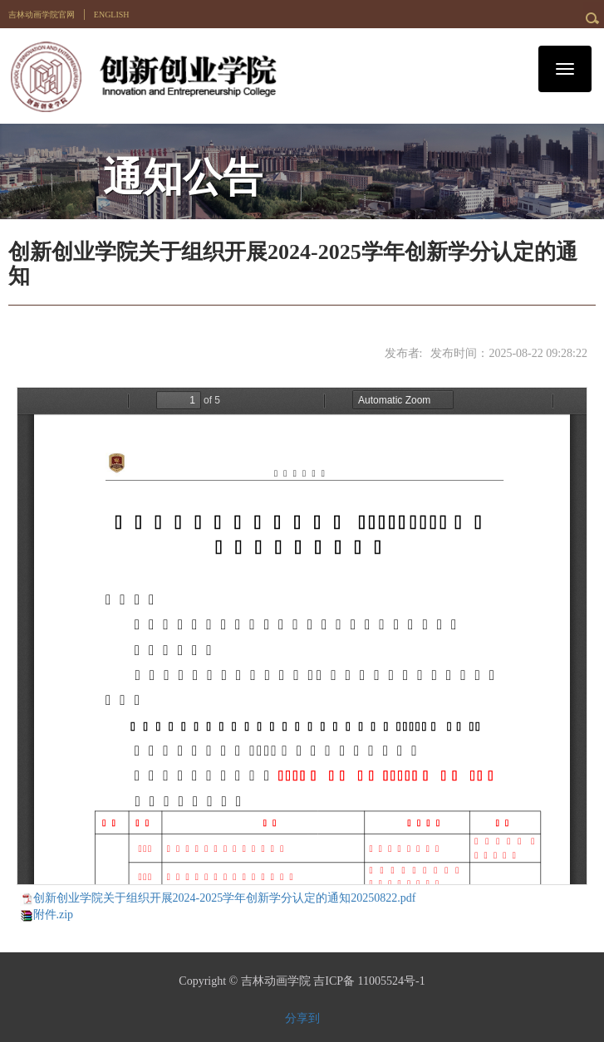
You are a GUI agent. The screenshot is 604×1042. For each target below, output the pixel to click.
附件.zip (53, 914)
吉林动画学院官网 (41, 14)
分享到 (302, 1018)
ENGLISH (112, 14)
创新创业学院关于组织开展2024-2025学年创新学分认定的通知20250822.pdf (224, 898)
